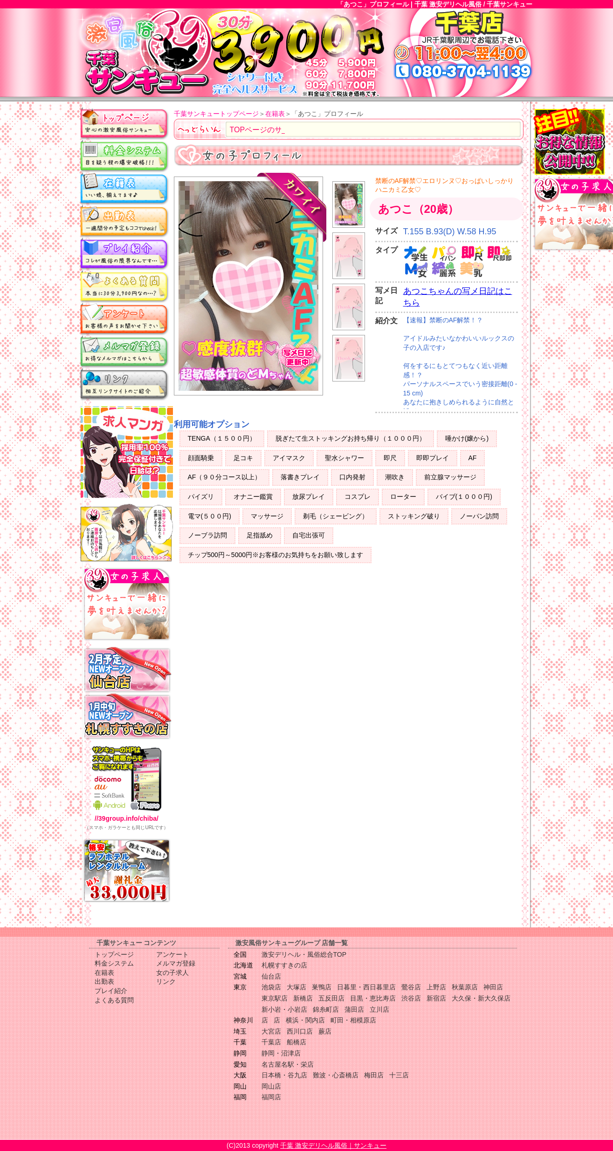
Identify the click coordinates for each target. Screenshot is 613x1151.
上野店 (436, 987)
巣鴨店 (321, 987)
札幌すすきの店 (284, 965)
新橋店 (303, 998)
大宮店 (271, 1031)
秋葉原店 (465, 987)
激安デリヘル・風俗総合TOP (304, 954)
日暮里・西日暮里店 (366, 987)
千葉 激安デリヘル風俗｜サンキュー (333, 1145)
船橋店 (296, 1042)
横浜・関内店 (305, 1020)
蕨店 (324, 1031)
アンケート (125, 319)
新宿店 (436, 998)
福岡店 (271, 1097)
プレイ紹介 (125, 254)
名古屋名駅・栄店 (288, 1064)
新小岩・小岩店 (284, 1009)
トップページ (125, 123)
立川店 (379, 1009)
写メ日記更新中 (298, 361)
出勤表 (125, 221)
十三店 (399, 1075)
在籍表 (125, 188)
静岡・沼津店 (281, 1053)
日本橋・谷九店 (284, 1075)
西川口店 (300, 1031)
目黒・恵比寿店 (373, 998)
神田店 (493, 987)
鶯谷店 (411, 987)
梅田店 (374, 1075)
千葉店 (271, 1042)
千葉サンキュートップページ (216, 113)
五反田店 (331, 998)
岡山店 (271, 1086)
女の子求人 (172, 972)
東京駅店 (275, 998)
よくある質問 (125, 286)
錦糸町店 (326, 1009)
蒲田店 (354, 1009)
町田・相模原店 (353, 1020)
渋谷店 (411, 998)
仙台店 (271, 976)
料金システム (125, 156)
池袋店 (271, 987)
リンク (125, 384)
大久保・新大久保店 (481, 998)
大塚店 (296, 987)
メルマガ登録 (125, 351)
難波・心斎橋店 (335, 1075)
